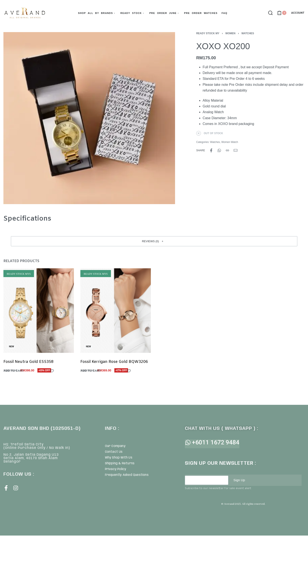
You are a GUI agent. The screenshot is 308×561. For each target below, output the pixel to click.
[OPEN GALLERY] (89, 118)
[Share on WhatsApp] (219, 150)
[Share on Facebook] (211, 150)
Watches (247, 33)
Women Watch (229, 142)
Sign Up (239, 480)
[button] (154, 241)
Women (230, 33)
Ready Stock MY (207, 33)
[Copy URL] (227, 150)
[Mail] (235, 150)
